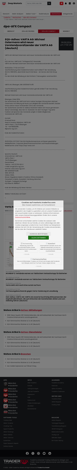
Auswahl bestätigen (38, 234)
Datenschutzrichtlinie (22, 217)
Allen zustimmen (38, 238)
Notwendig (27, 244)
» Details (26, 254)
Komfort (51, 244)
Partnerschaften (40, 259)
